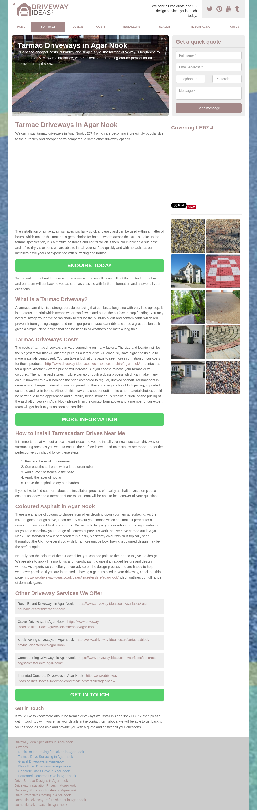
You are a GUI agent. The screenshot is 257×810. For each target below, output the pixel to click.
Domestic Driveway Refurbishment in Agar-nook (50, 800)
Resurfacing (200, 26)
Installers (131, 26)
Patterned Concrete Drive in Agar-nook (47, 776)
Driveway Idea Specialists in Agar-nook (44, 742)
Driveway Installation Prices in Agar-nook (45, 785)
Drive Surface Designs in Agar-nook (41, 781)
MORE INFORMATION (89, 419)
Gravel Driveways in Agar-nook (41, 761)
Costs (101, 26)
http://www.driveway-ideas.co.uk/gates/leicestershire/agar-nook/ (71, 577)
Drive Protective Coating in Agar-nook (43, 795)
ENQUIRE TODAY (89, 265)
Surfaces (48, 26)
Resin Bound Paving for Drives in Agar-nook (51, 752)
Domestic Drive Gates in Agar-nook (41, 805)
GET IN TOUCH (89, 695)
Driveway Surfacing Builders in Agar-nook (46, 790)
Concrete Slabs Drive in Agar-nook (44, 771)
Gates (234, 26)
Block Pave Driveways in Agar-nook (44, 766)
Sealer (164, 26)
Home (21, 26)
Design (78, 26)
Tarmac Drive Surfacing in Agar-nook (45, 757)
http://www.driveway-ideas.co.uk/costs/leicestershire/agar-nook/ (92, 364)
